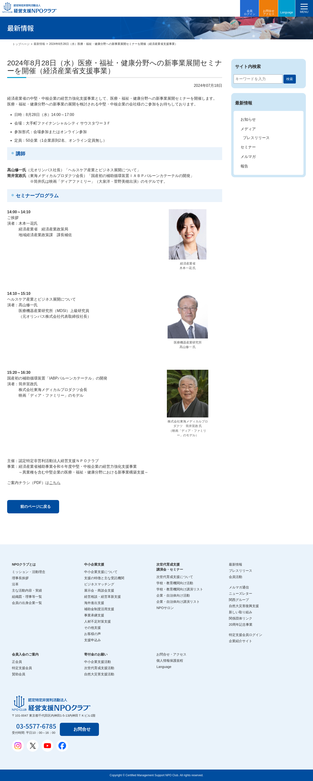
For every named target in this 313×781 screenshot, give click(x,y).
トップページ (21, 44)
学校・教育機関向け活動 (174, 583)
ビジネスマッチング (99, 584)
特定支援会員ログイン (245, 635)
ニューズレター (240, 593)
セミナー (248, 147)
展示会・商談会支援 (99, 590)
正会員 (17, 662)
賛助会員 (18, 674)
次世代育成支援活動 (99, 668)
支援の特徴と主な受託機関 (104, 578)
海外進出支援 (94, 603)
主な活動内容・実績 (27, 590)
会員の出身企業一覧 (27, 603)
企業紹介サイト (240, 641)
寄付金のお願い (96, 654)
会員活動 (235, 577)
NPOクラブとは (24, 564)
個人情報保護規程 (169, 660)
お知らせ (248, 119)
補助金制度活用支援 (99, 609)
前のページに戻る (35, 507)
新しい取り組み (240, 612)
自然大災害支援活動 (99, 674)
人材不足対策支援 (97, 621)
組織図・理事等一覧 (27, 597)
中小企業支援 (94, 564)
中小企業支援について (101, 572)
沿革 (15, 584)
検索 (289, 79)
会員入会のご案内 (25, 654)
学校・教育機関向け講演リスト (179, 589)
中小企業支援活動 (97, 662)
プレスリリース (256, 138)
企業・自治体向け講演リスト (178, 602)
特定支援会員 (22, 668)
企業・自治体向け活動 (173, 595)
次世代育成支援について (174, 577)
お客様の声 (92, 634)
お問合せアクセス (268, 12)
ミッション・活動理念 (28, 572)
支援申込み (92, 640)
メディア (248, 129)
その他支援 (92, 628)
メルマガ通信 (239, 587)
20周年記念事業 (241, 624)
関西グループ (239, 600)
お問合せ (82, 729)
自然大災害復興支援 (244, 606)
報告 (244, 166)
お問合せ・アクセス (171, 654)
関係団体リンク (240, 618)
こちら (55, 483)
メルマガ (248, 157)
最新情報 (39, 44)
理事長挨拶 (20, 578)
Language (286, 12)
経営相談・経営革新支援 (102, 597)
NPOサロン (165, 608)
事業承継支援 (94, 615)
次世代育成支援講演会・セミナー (169, 566)
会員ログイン (249, 12)
